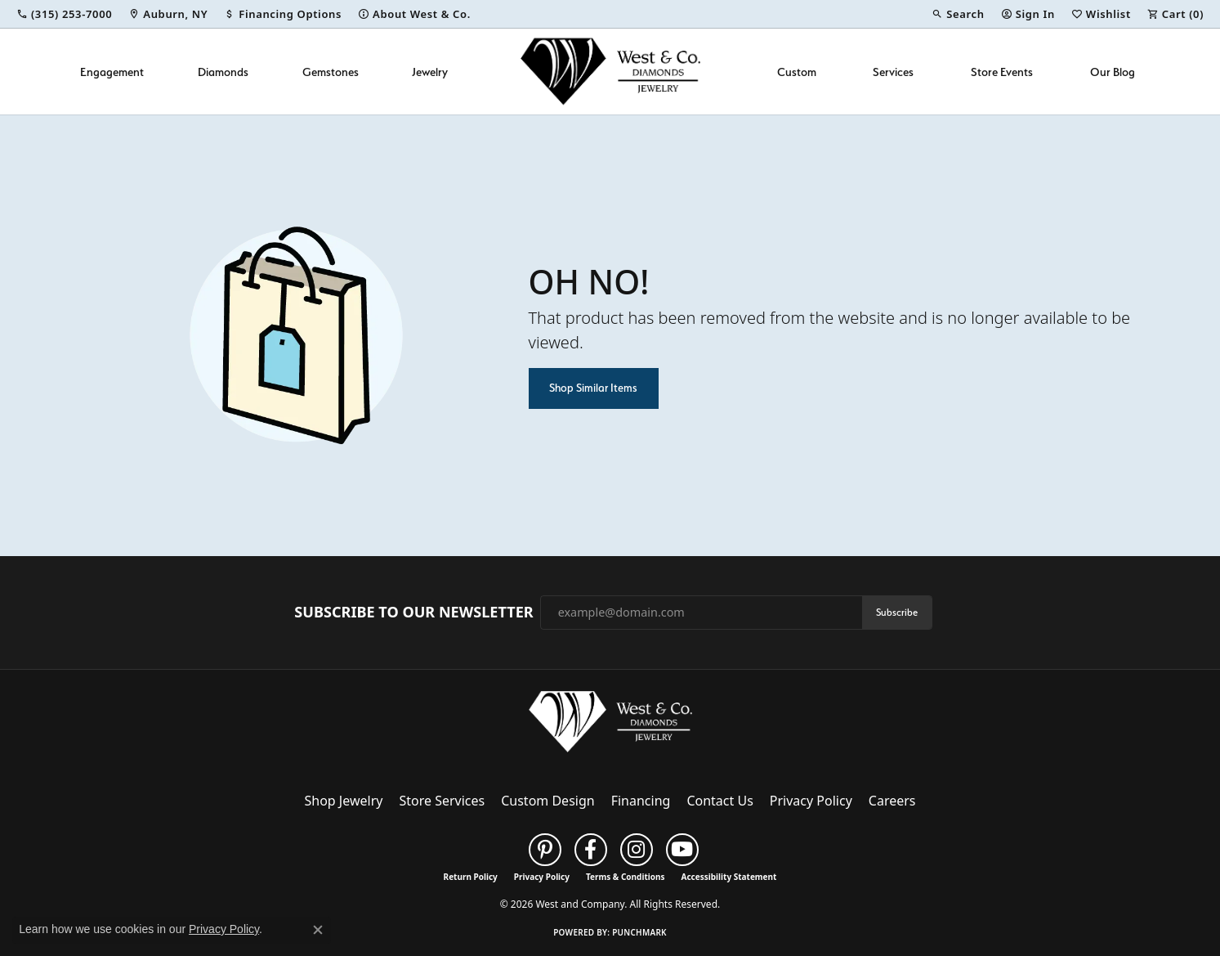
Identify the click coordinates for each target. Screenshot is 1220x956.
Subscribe (897, 612)
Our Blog (1112, 72)
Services (893, 72)
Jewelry (430, 72)
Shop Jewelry (344, 801)
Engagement (112, 72)
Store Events (1002, 72)
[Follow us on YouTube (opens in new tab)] (682, 849)
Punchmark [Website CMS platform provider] (639, 932)
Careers (892, 801)
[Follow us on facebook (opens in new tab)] (590, 849)
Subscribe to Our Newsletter (413, 613)
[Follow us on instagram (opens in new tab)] (636, 849)
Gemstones (330, 72)
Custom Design (547, 801)
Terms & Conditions (625, 877)
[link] (64, 14)
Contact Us (719, 801)
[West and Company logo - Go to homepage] (610, 71)
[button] (958, 14)
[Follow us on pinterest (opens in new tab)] (545, 849)
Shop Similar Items (593, 387)
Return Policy (471, 877)
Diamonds (223, 72)
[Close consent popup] (318, 930)
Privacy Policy (811, 801)
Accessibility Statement (729, 877)
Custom (796, 72)
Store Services (442, 801)
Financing (641, 801)
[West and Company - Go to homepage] (610, 725)
